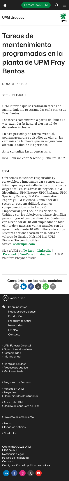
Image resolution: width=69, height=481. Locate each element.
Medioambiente (13, 371)
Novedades (15, 325)
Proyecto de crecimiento (19, 417)
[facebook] (14, 473)
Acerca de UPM (13, 402)
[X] (38, 286)
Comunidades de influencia (21, 396)
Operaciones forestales (18, 349)
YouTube (26, 254)
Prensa (8, 423)
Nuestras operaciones (22, 311)
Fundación (15, 316)
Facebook (10, 254)
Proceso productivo (16, 367)
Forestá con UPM (36, 5)
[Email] (53, 286)
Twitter (28, 250)
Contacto (14, 334)
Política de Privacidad (15, 458)
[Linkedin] (23, 286)
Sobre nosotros (17, 307)
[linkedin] (6, 473)
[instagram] (22, 473)
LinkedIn (44, 250)
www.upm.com (24, 244)
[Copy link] (16, 286)
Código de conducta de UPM (21, 406)
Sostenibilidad (12, 353)
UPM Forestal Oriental (17, 345)
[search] (57, 5)
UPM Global (9, 450)
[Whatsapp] (46, 286)
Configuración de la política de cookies (26, 465)
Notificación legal (13, 454)
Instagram (44, 254)
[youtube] (39, 473)
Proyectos (10, 392)
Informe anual (12, 356)
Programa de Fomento (18, 382)
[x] (30, 473)
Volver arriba (17, 298)
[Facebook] (31, 286)
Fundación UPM (14, 389)
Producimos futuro (19, 321)
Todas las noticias (15, 427)
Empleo (13, 330)
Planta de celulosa (15, 364)
